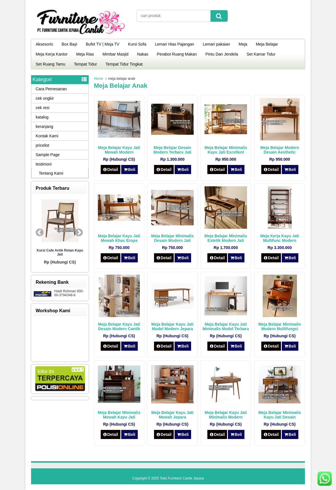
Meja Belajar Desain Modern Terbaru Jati (172, 149)
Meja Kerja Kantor (52, 54)
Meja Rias (85, 54)
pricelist (42, 145)
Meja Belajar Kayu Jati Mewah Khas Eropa (119, 238)
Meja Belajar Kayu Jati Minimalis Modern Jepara (226, 417)
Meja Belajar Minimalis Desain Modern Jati (172, 238)
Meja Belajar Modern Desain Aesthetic (279, 149)
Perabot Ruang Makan (177, 54)
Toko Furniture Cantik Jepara (182, 478)
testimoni (44, 164)
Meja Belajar (267, 44)
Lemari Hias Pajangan (174, 44)
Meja (243, 44)
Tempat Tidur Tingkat (124, 64)
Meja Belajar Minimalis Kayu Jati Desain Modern (279, 417)
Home (98, 79)
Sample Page (48, 154)
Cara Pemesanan (51, 89)
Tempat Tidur (85, 64)
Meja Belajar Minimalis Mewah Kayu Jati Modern (119, 417)
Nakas (142, 54)
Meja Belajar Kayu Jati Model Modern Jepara (172, 326)
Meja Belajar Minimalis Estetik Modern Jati (226, 238)
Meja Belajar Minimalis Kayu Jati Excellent (226, 149)
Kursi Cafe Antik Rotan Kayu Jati (60, 252)
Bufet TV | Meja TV (103, 44)
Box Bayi (69, 44)
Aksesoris (44, 44)
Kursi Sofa (137, 44)
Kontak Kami (47, 136)
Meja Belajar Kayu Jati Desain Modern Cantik (119, 326)
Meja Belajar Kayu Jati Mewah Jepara (172, 414)
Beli (129, 169)
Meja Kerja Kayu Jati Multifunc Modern (279, 238)
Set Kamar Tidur (261, 54)
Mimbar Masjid (115, 54)
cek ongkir (45, 98)
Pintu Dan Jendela (221, 54)
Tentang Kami (51, 173)
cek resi (42, 107)
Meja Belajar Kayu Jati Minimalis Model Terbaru (226, 326)
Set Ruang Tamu (50, 64)
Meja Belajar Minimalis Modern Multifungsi (279, 326)
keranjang (44, 126)
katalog (42, 117)
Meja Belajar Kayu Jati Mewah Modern (119, 149)
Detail (110, 169)
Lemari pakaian (216, 44)
